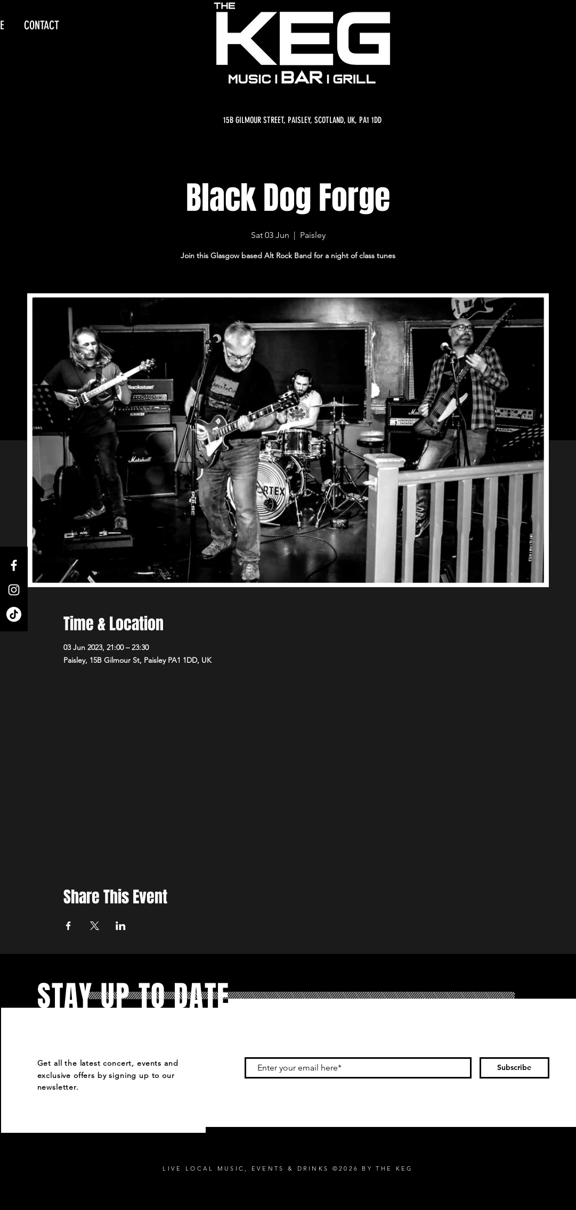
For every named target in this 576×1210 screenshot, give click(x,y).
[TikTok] (13, 614)
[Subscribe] (514, 1068)
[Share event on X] (95, 925)
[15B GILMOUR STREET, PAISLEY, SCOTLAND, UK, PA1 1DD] (302, 120)
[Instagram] (13, 589)
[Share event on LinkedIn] (121, 925)
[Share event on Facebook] (68, 925)
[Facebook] (13, 565)
